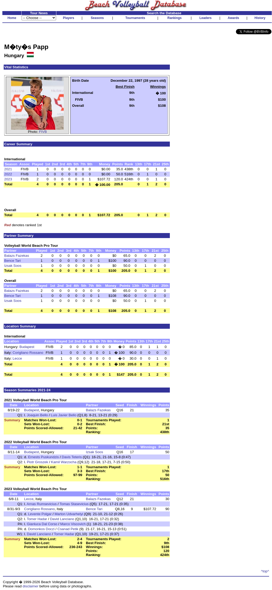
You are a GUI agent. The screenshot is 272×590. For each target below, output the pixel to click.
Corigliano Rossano (28, 353)
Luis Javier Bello (63, 415)
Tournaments (135, 18)
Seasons (97, 18)
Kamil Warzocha (64, 462)
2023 (8, 179)
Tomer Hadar (37, 519)
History (260, 18)
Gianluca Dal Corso (42, 524)
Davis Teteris (72, 457)
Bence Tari (12, 261)
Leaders (205, 18)
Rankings (174, 18)
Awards (233, 18)
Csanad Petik (67, 529)
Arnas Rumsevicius (42, 504)
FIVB (43, 132)
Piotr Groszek (37, 462)
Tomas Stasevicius (74, 504)
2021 (8, 169)
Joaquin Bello (37, 415)
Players (68, 18)
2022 (8, 174)
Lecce (17, 358)
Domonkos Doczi (41, 529)
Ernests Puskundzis (43, 457)
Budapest (26, 347)
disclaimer (30, 586)
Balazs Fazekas (16, 256)
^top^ (265, 571)
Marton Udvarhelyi (69, 514)
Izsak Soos (12, 266)
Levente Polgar (40, 514)
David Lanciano (62, 519)
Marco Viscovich (73, 524)
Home (11, 18)
